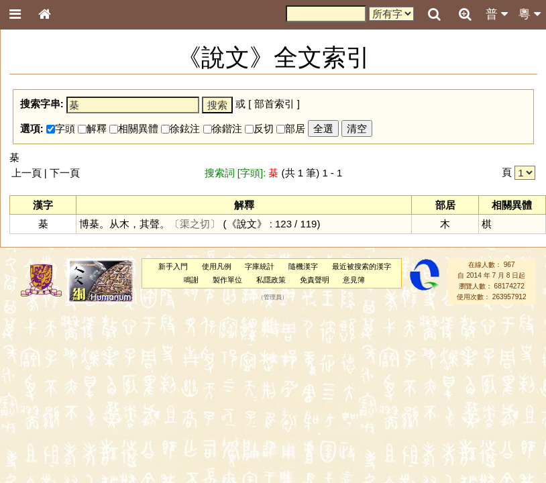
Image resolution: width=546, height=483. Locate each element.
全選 (323, 128)
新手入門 (173, 266)
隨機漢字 (303, 266)
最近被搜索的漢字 (361, 266)
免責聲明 (314, 280)
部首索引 (274, 103)
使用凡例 (216, 266)
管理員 (273, 297)
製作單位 (227, 280)
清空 (357, 128)
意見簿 (354, 280)
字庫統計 (259, 266)
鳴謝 (191, 280)
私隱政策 (271, 280)
